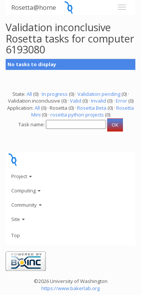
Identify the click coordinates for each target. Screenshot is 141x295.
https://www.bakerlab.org (70, 288)
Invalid (98, 100)
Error (121, 100)
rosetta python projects (77, 114)
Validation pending (98, 94)
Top (15, 235)
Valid (75, 100)
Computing (26, 190)
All (29, 94)
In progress (55, 94)
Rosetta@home (33, 7)
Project (21, 176)
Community (26, 204)
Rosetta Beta (91, 107)
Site (18, 219)
